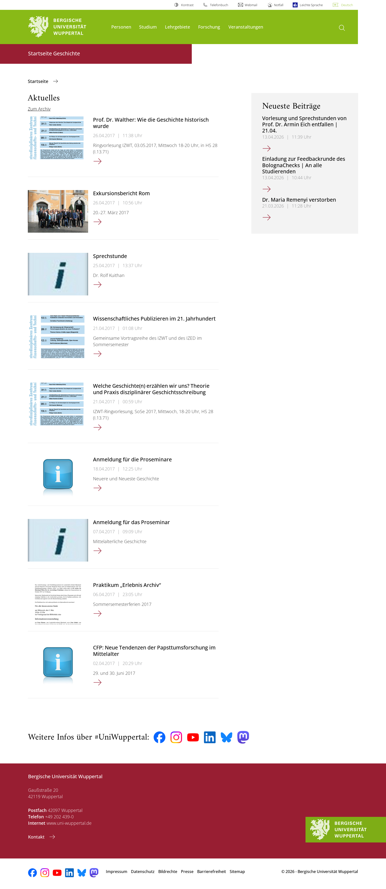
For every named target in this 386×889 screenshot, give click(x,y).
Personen (121, 27)
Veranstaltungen (245, 27)
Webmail (251, 5)
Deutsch (347, 5)
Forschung (209, 27)
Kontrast (187, 5)
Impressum (116, 871)
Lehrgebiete (177, 27)
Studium (148, 27)
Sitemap (237, 871)
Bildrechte (167, 871)
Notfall (278, 5)
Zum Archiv (39, 109)
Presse (187, 871)
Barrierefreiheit (211, 871)
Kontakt (37, 837)
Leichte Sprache (311, 5)
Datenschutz (143, 871)
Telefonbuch (219, 5)
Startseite (38, 81)
